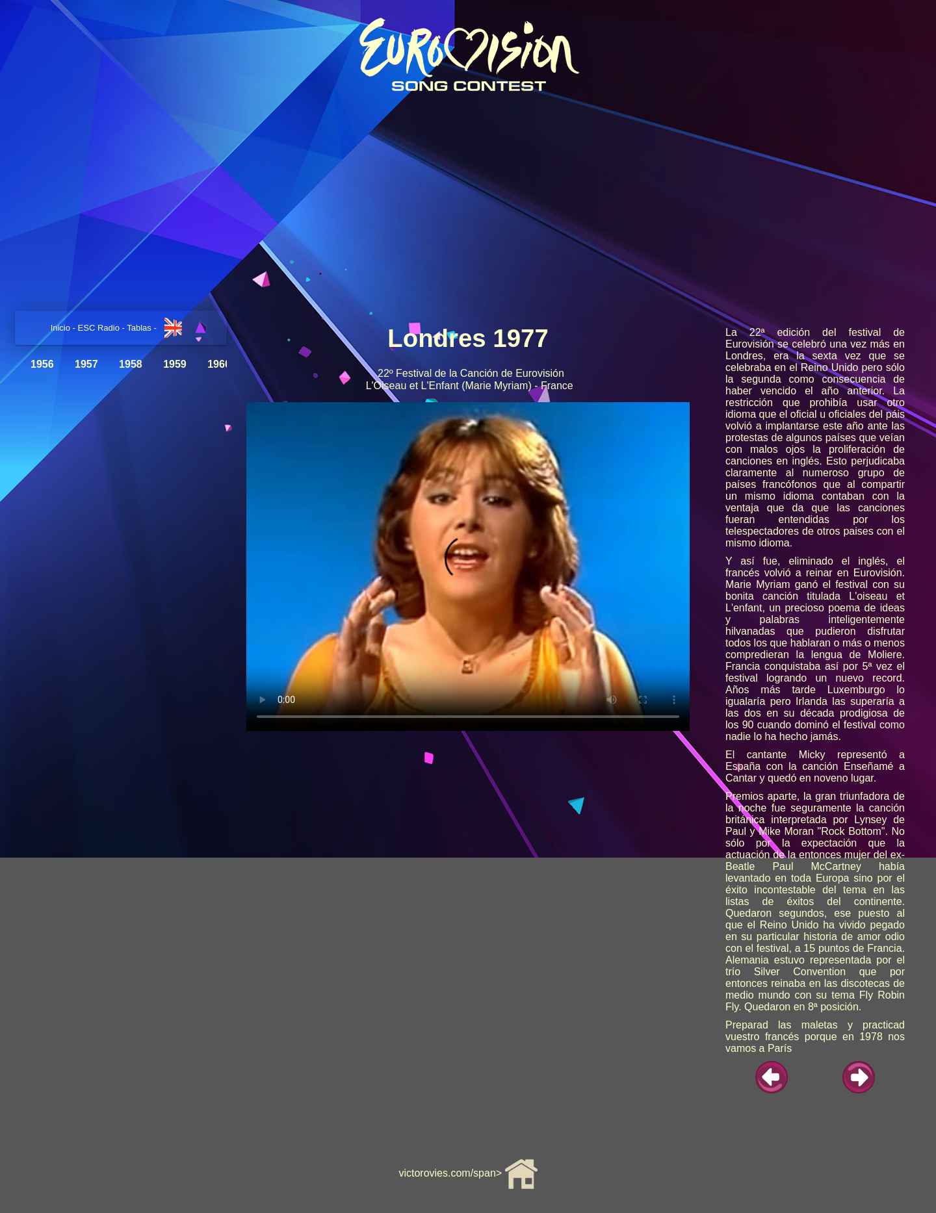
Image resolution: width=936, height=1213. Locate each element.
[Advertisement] (468, 203)
